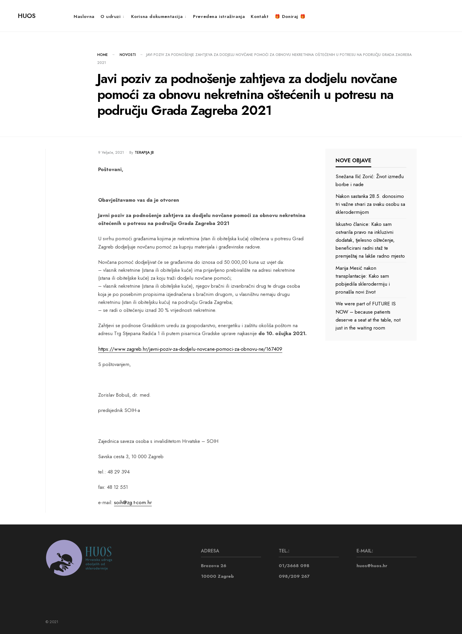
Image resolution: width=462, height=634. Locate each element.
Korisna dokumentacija (157, 16)
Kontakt (259, 16)
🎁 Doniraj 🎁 (290, 16)
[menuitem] (113, 16)
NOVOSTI (128, 54)
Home (102, 54)
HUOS (26, 15)
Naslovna (84, 16)
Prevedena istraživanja (219, 16)
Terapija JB (144, 152)
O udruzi (110, 16)
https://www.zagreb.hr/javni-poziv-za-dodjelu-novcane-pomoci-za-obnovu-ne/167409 (190, 348)
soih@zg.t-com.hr (133, 502)
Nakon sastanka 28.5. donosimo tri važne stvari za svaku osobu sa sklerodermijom (370, 204)
